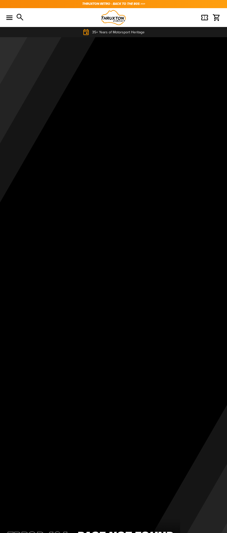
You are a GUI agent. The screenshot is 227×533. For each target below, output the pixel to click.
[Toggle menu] (9, 17)
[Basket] (205, 17)
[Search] (20, 17)
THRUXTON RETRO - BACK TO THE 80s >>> (113, 4)
